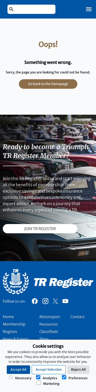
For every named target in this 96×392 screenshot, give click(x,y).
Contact (77, 316)
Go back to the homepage (48, 84)
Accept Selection (49, 369)
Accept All (18, 369)
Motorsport (49, 316)
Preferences (75, 377)
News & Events (16, 339)
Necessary (20, 377)
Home (8, 316)
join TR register (40, 228)
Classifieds (48, 331)
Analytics (46, 377)
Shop (43, 339)
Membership (14, 324)
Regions (10, 331)
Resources (48, 324)
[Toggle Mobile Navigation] (88, 9)
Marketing (48, 383)
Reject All (78, 369)
